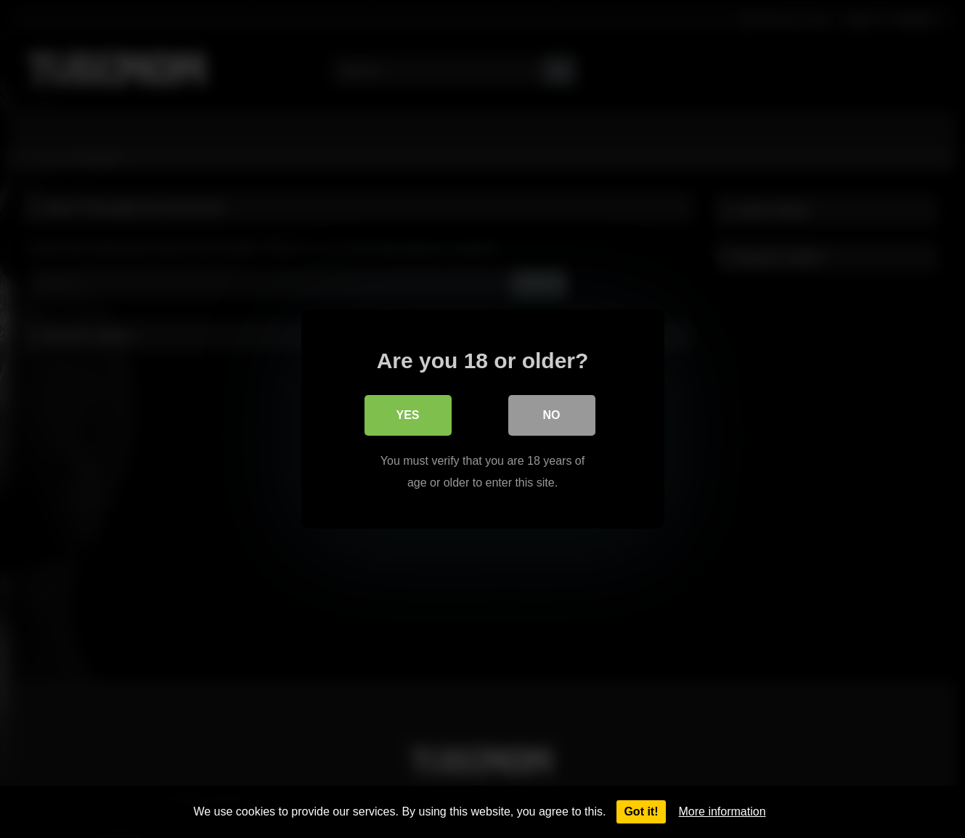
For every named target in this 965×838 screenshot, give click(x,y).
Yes (407, 415)
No (552, 415)
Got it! (641, 811)
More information (722, 811)
